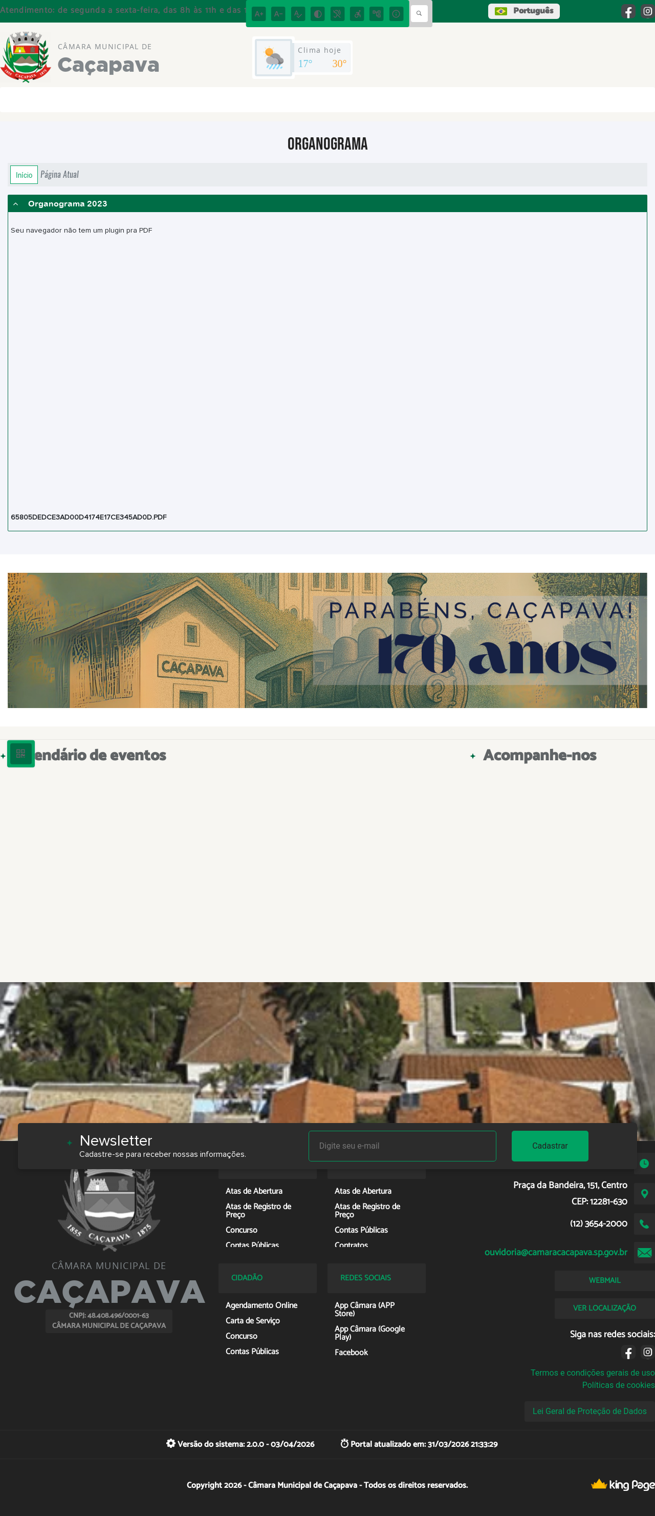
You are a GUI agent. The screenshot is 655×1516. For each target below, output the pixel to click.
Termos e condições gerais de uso (593, 1373)
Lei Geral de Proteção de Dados (590, 1411)
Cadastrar (550, 1146)
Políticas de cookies (618, 1385)
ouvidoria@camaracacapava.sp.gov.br (556, 1252)
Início (24, 175)
